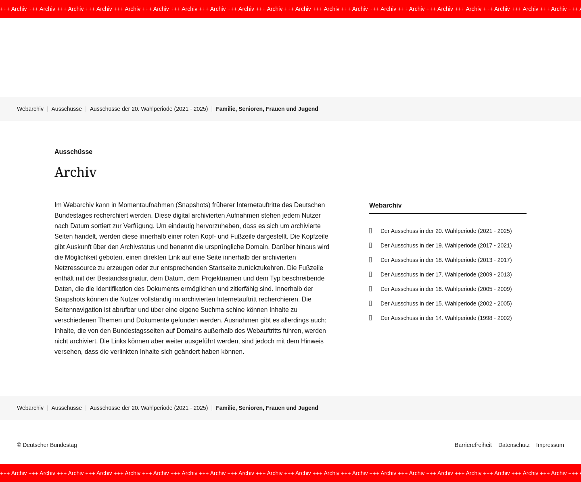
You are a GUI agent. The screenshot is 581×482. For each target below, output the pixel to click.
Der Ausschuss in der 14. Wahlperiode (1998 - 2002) (446, 318)
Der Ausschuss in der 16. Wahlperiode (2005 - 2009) (446, 289)
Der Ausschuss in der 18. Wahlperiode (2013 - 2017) (446, 260)
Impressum (550, 445)
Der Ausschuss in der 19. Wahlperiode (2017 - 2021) (446, 245)
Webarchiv (30, 109)
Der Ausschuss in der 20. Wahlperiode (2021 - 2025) (446, 231)
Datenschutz (514, 445)
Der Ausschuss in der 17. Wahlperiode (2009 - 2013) (446, 274)
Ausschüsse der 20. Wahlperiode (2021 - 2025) (149, 109)
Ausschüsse (67, 109)
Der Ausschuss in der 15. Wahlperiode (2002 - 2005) (446, 303)
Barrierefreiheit (473, 445)
